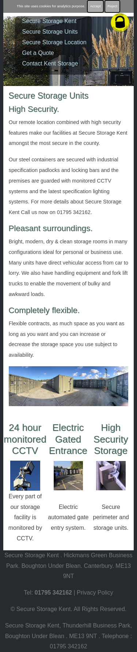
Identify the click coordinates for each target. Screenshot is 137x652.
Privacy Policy (95, 592)
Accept (95, 6)
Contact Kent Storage (50, 63)
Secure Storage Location (54, 42)
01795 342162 (53, 592)
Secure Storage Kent (49, 21)
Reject (112, 6)
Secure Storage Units (50, 32)
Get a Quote (38, 53)
